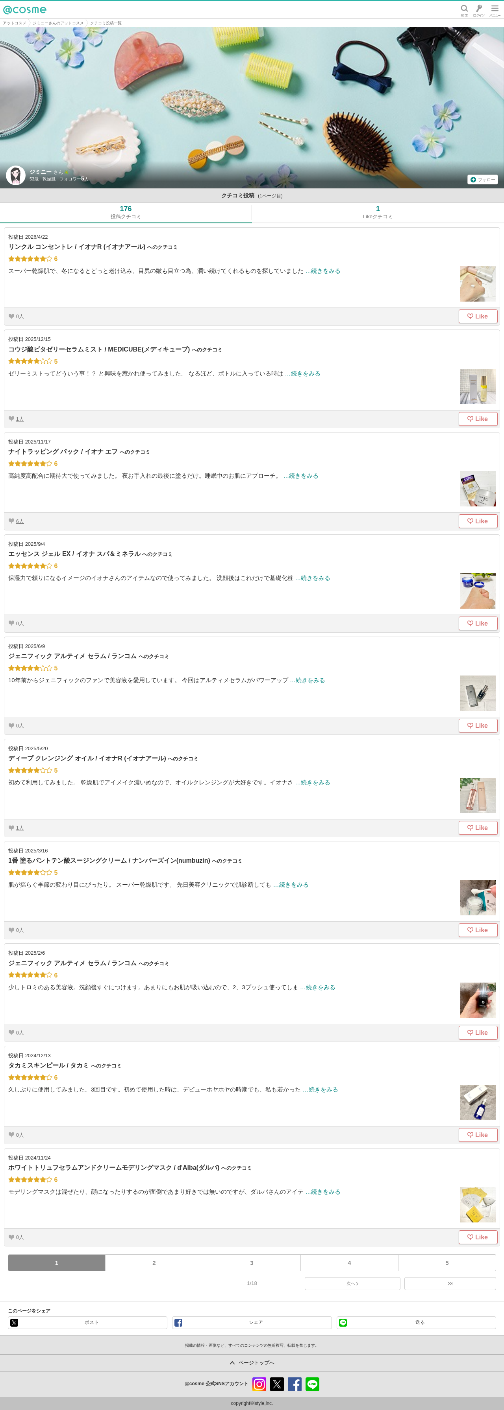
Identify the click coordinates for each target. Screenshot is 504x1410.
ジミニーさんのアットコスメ (58, 23)
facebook (295, 1384)
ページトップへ (256, 1363)
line (312, 1384)
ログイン (479, 9)
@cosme (24, 9)
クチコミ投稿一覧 (106, 23)
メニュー (495, 9)
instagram (259, 1384)
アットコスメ (14, 23)
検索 (464, 9)
